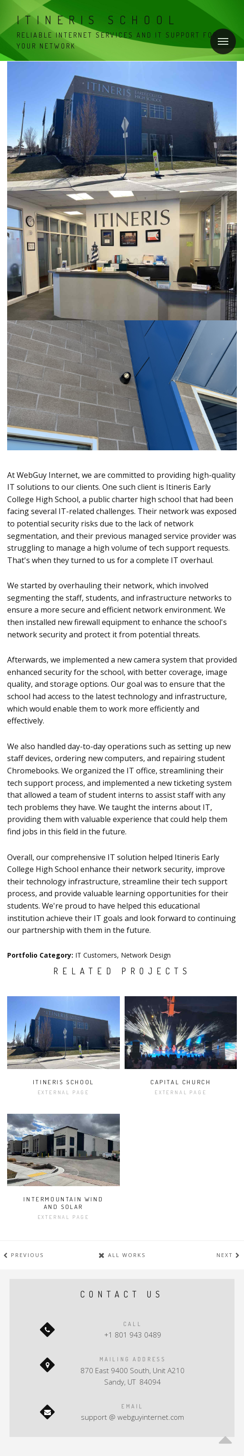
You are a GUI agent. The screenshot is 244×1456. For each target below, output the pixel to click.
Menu (219, 35)
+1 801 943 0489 (132, 1334)
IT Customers (96, 955)
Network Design (146, 955)
